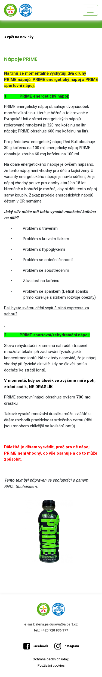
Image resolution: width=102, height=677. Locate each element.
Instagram (66, 646)
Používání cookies (51, 665)
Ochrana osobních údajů (51, 659)
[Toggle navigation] (90, 10)
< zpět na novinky (18, 37)
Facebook (35, 646)
